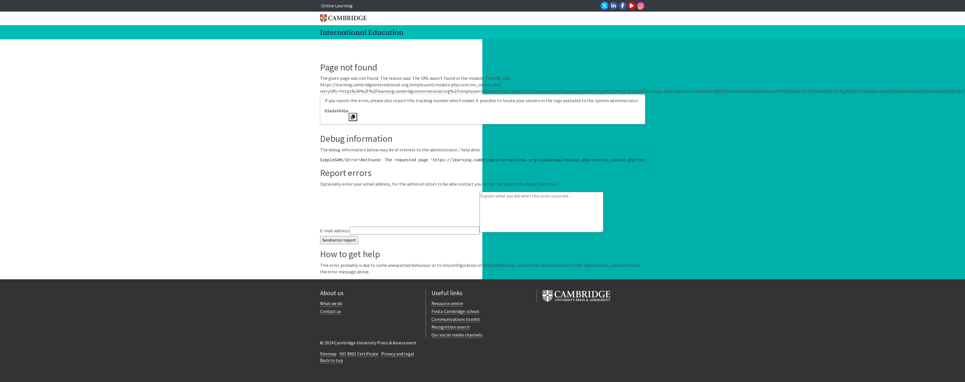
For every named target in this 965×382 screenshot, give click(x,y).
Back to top (331, 360)
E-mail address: (335, 230)
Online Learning (337, 5)
